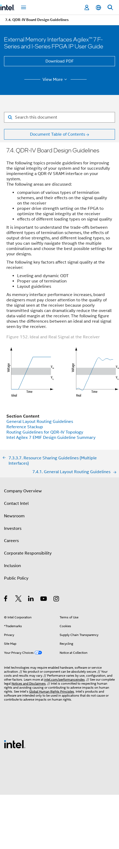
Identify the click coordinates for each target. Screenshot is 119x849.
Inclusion (12, 565)
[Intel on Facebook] (6, 599)
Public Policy (16, 578)
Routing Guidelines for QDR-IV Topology (44, 432)
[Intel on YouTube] (44, 599)
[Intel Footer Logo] (14, 744)
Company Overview (23, 491)
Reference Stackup (24, 427)
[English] (98, 7)
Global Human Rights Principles (51, 691)
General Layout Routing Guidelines (39, 421)
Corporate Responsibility (28, 553)
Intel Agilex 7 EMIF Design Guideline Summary (50, 437)
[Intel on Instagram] (56, 599)
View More (55, 79)
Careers (11, 540)
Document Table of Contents (57, 134)
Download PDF (59, 61)
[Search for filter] (59, 117)
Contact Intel (16, 503)
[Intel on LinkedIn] (31, 599)
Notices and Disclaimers (28, 683)
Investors (12, 528)
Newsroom (14, 516)
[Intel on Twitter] (18, 599)
